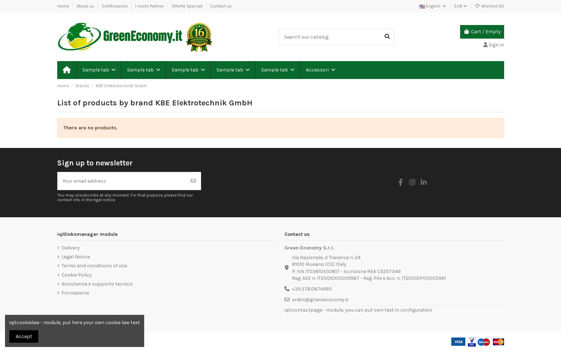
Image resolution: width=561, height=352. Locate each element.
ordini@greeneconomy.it (320, 300)
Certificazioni (115, 6)
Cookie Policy (77, 275)
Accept (24, 336)
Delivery (71, 248)
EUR (460, 6)
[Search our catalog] (387, 37)
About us (86, 6)
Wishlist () (489, 6)
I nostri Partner (150, 6)
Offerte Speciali (187, 6)
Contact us (221, 6)
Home (63, 6)
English (433, 6)
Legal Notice (76, 257)
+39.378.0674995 (312, 289)
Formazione (75, 293)
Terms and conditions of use (94, 266)
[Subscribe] (193, 181)
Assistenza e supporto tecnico (97, 284)
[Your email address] (122, 181)
